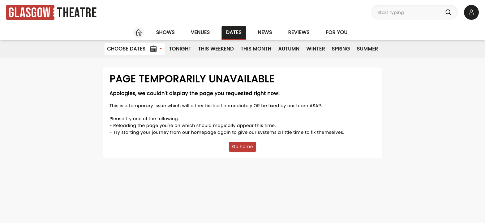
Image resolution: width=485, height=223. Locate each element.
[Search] (450, 12)
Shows (165, 32)
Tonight (180, 48)
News (265, 32)
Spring (341, 48)
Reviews (299, 32)
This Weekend (216, 48)
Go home (242, 146)
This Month (256, 48)
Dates (234, 32)
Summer (367, 48)
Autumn (288, 48)
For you (337, 32)
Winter (315, 48)
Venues (200, 32)
